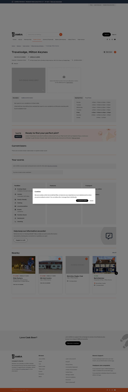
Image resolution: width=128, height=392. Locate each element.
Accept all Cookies (82, 200)
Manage (91, 200)
